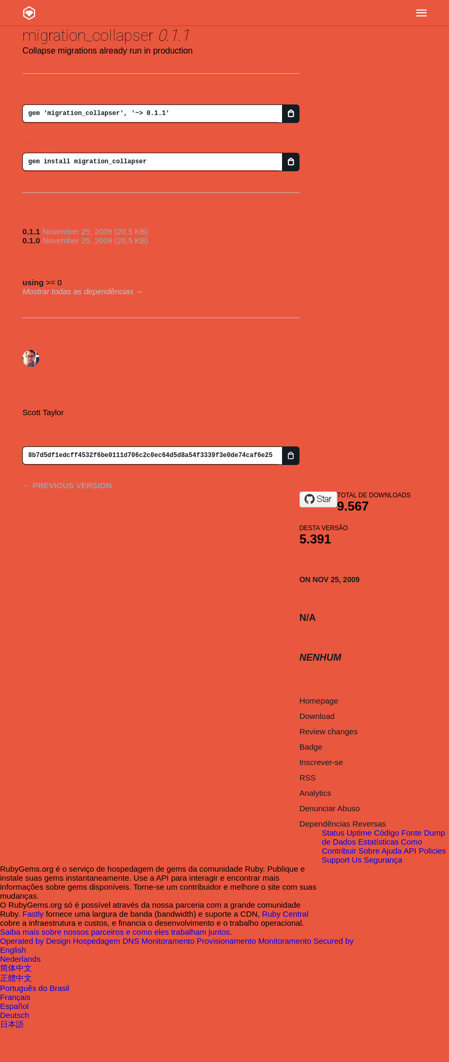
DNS (132, 940)
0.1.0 (31, 240)
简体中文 (16, 967)
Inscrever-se (322, 762)
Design (59, 940)
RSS (308, 777)
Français (15, 997)
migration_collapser (88, 35)
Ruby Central (285, 913)
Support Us (342, 859)
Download (317, 716)
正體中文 (16, 977)
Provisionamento (227, 940)
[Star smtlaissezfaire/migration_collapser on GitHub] (318, 499)
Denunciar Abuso (330, 808)
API (409, 850)
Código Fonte (397, 832)
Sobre (369, 850)
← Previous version (66, 485)
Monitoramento (169, 940)
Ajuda (392, 850)
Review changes (329, 731)
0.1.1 (31, 231)
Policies (432, 850)
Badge (311, 746)
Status (333, 832)
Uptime (359, 832)
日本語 (12, 1024)
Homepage (319, 700)
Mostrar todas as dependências (77, 291)
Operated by (23, 940)
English (13, 949)
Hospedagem (97, 940)
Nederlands (20, 958)
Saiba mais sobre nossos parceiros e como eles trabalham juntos (115, 931)
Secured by (333, 940)
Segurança (383, 859)
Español (14, 1006)
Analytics (315, 792)
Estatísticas (378, 841)
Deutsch (14, 1015)
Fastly (32, 913)
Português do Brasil (34, 988)
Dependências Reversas (343, 823)
